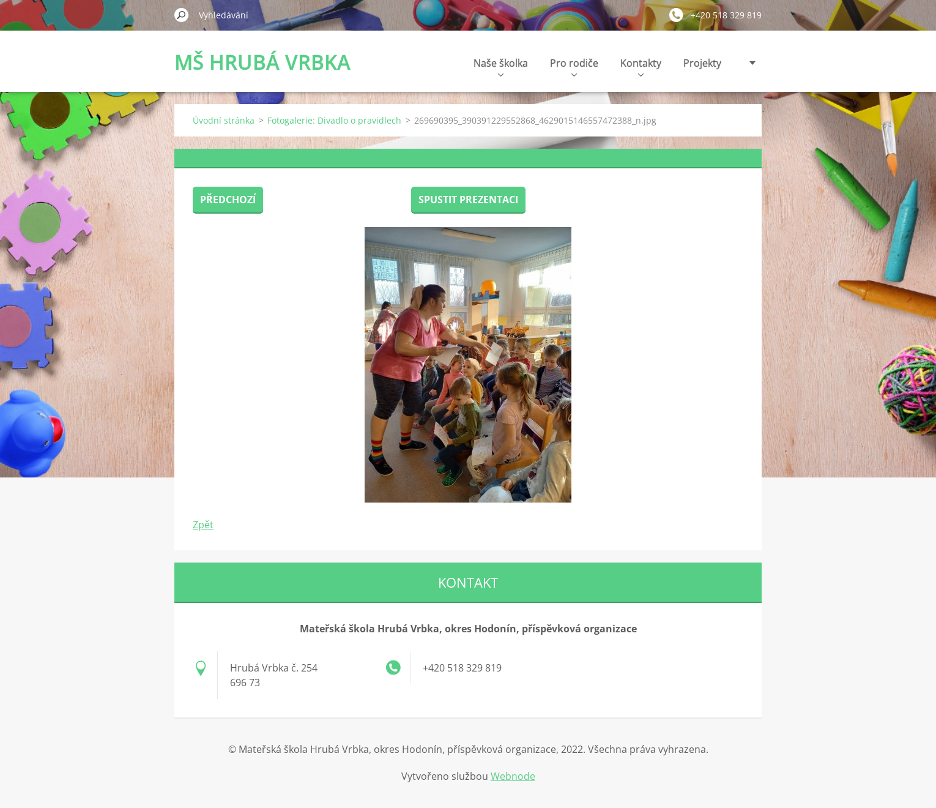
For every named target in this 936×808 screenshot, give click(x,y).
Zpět (203, 524)
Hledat (181, 15)
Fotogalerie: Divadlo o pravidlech (334, 120)
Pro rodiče (574, 66)
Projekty (702, 63)
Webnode (513, 776)
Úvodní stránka (223, 120)
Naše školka (501, 66)
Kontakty (640, 66)
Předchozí (228, 199)
